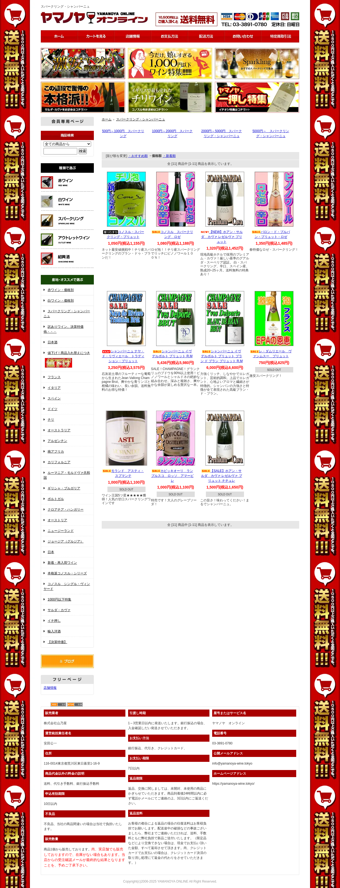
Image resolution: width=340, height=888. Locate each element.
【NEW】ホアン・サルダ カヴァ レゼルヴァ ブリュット (221, 237)
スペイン (54, 398)
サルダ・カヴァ (59, 610)
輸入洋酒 (54, 631)
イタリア (54, 388)
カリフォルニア (59, 462)
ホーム (107, 119)
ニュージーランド (61, 531)
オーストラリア (59, 430)
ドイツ (52, 409)
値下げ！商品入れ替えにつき (67, 360)
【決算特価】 (57, 642)
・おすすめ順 (138, 156)
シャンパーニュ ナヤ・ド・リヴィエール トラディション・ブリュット (123, 356)
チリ (51, 420)
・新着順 (169, 156)
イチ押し (54, 621)
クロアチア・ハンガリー (66, 509)
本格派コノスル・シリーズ (67, 573)
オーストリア (57, 520)
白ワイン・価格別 (61, 300)
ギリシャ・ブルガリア (64, 488)
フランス (54, 377)
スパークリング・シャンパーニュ (140, 119)
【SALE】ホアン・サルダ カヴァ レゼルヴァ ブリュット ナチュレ (221, 476)
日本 (51, 552)
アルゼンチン (57, 441)
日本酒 (52, 342)
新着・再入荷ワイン (62, 563)
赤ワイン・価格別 (61, 290)
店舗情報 (50, 688)
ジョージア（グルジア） (66, 541)
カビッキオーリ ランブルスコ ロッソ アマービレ (172, 476)
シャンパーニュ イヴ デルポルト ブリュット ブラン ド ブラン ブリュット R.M (221, 356)
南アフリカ (56, 451)
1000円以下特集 (59, 599)
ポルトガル (56, 499)
